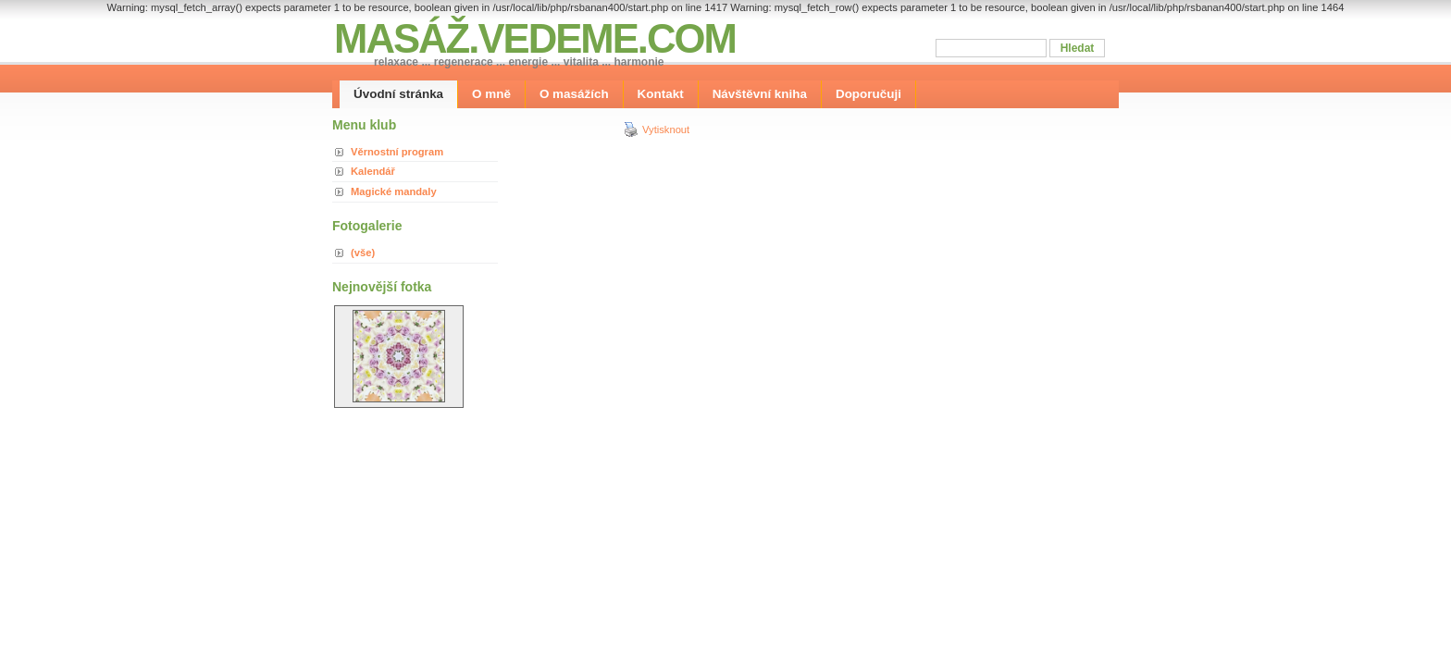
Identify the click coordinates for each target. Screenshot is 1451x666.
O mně (491, 94)
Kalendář (373, 171)
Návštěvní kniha (760, 94)
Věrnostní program (397, 151)
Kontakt (661, 94)
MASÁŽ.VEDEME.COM (535, 38)
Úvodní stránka (398, 94)
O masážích (574, 94)
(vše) (363, 252)
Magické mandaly (394, 191)
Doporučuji (868, 94)
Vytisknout (656, 129)
